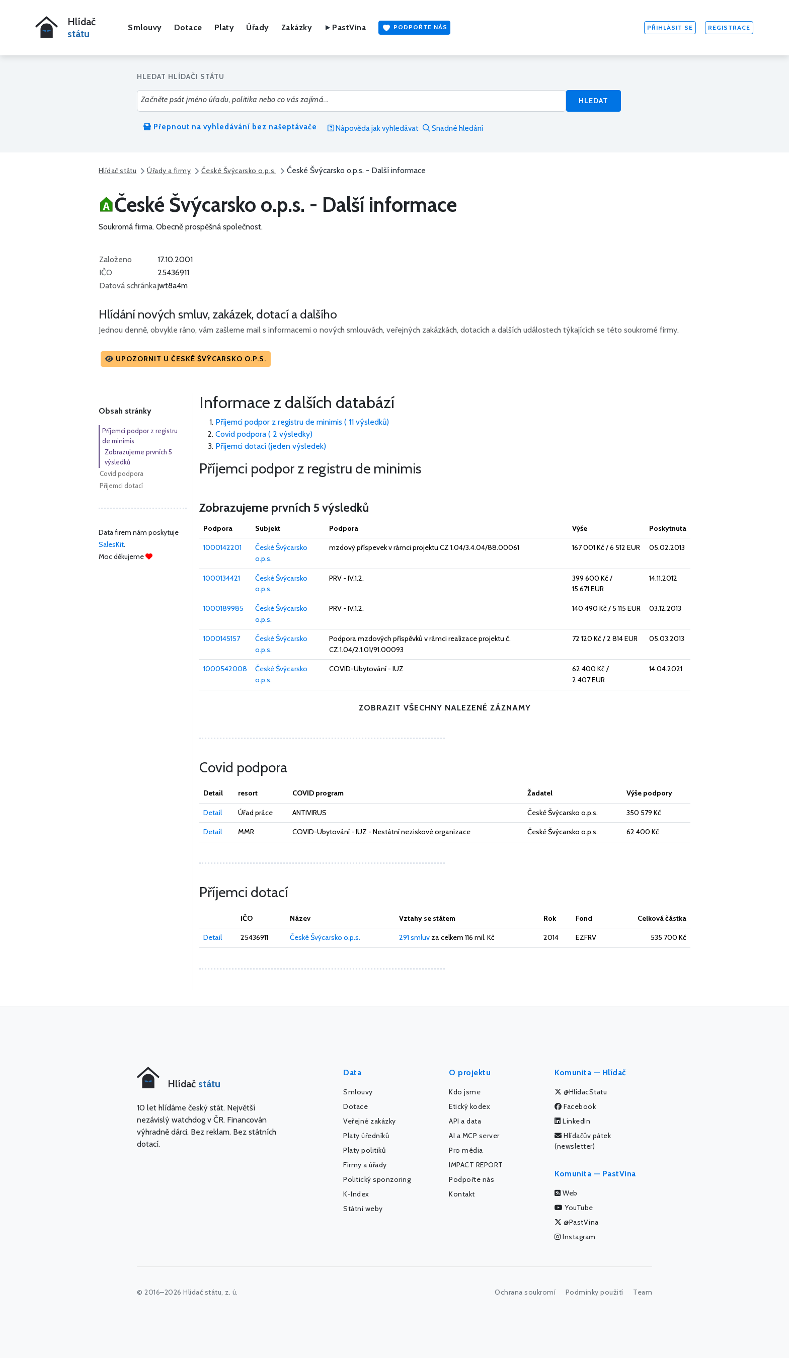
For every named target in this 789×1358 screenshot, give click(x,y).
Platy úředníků (366, 1135)
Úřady (257, 27)
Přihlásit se (670, 27)
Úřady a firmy (169, 170)
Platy (224, 27)
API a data (465, 1121)
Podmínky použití (594, 1292)
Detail (212, 812)
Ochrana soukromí (525, 1292)
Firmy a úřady (365, 1164)
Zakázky (296, 27)
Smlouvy (145, 27)
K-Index (356, 1194)
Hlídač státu (117, 170)
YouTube (574, 1207)
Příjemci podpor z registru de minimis (140, 436)
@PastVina (577, 1222)
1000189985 (223, 608)
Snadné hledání (453, 128)
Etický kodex (469, 1106)
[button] (186, 359)
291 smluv (414, 937)
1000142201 (222, 547)
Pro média (466, 1150)
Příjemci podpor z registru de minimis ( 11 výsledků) (302, 422)
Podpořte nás (414, 28)
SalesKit (111, 544)
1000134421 (221, 578)
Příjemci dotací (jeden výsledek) (270, 446)
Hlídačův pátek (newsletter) (583, 1141)
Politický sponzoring (377, 1179)
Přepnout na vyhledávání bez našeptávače (230, 126)
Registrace (729, 27)
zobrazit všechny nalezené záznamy (445, 707)
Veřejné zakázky (369, 1121)
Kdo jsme (465, 1091)
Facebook (575, 1106)
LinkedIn (572, 1121)
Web (566, 1192)
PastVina (345, 27)
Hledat (593, 100)
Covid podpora (121, 473)
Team (642, 1292)
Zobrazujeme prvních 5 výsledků (138, 457)
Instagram (575, 1236)
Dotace (188, 27)
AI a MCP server (474, 1135)
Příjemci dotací (121, 486)
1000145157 (221, 638)
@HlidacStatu (581, 1091)
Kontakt (462, 1194)
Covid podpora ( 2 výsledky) (263, 434)
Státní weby (363, 1208)
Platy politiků (364, 1150)
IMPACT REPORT (476, 1164)
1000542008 (225, 668)
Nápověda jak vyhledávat (373, 128)
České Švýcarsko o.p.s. (238, 170)
